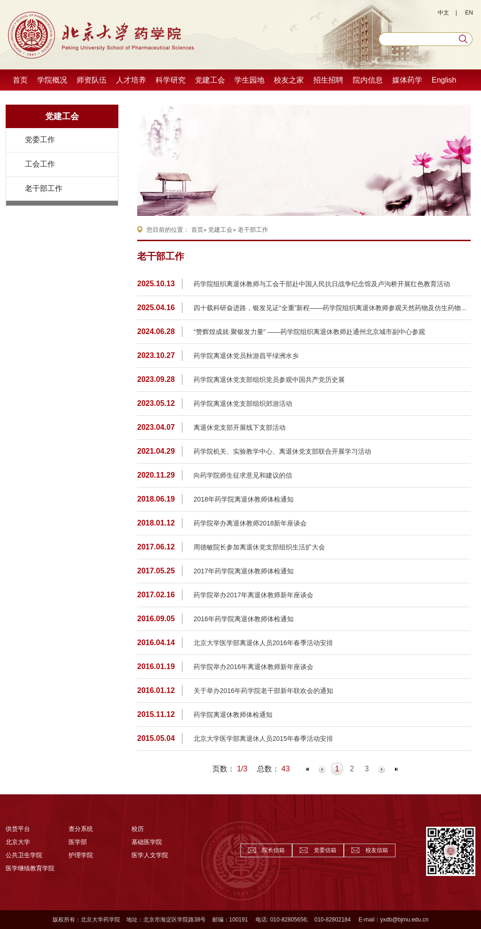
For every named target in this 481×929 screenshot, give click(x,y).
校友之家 (289, 80)
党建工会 (210, 80)
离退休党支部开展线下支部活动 (240, 427)
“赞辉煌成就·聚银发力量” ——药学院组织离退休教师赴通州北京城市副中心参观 (309, 331)
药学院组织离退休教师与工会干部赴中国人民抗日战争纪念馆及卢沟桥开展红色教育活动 (322, 284)
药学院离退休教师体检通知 (233, 714)
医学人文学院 (150, 855)
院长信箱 (273, 850)
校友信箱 (376, 850)
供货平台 (18, 828)
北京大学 (18, 841)
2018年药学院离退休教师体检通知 (244, 499)
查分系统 (81, 828)
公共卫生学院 (24, 855)
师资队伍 (92, 80)
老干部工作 (43, 188)
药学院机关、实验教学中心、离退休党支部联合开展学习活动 (282, 451)
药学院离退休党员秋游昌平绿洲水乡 (246, 355)
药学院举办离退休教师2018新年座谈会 (250, 523)
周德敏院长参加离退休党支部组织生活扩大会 (259, 547)
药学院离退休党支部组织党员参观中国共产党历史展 (269, 379)
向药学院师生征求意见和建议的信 (243, 475)
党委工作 (40, 140)
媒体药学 (407, 80)
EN (469, 12)
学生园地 (249, 80)
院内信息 (368, 80)
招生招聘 (328, 80)
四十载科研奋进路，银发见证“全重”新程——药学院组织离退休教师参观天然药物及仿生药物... (330, 308)
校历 (138, 828)
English (444, 80)
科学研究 (170, 80)
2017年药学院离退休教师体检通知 (244, 571)
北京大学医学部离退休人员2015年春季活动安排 (263, 738)
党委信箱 (325, 850)
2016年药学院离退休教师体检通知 (244, 619)
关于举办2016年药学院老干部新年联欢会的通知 (263, 690)
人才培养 (131, 80)
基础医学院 (147, 841)
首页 (20, 80)
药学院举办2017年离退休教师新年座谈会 (253, 595)
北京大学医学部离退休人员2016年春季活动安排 (263, 643)
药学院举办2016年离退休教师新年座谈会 (253, 666)
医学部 (78, 841)
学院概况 (52, 80)
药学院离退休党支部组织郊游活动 (243, 403)
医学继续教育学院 (30, 868)
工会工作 (40, 164)
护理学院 (81, 855)
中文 (443, 12)
